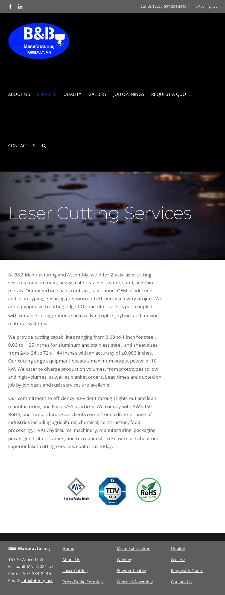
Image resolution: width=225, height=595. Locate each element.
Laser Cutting (75, 570)
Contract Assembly (135, 581)
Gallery (178, 559)
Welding (125, 559)
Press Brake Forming (82, 581)
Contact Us (181, 581)
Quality (178, 548)
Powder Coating (132, 570)
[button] (44, 145)
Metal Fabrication (133, 548)
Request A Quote (187, 570)
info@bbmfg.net (204, 6)
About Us (71, 559)
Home (68, 548)
